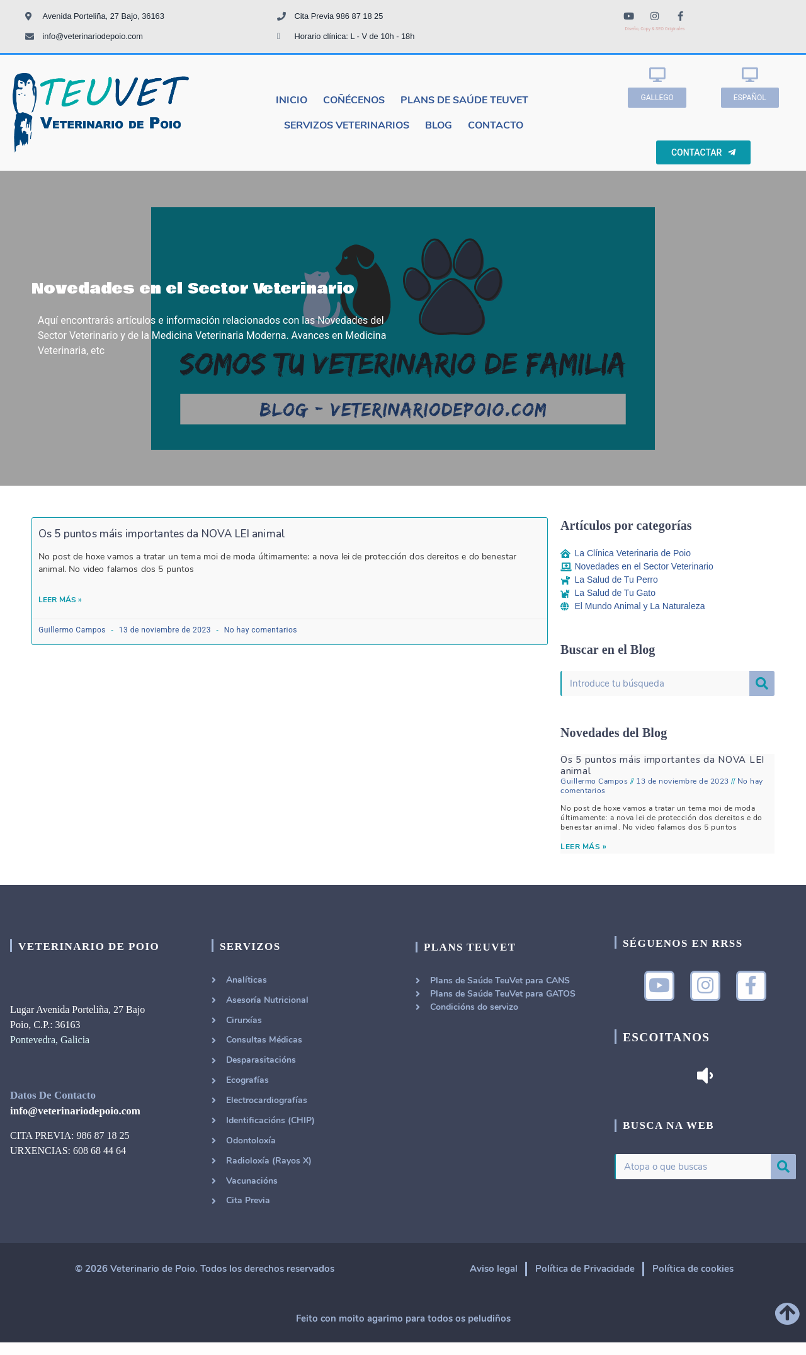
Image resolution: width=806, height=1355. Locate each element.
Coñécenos (354, 100)
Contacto (495, 125)
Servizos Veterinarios (346, 125)
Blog (438, 125)
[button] (657, 98)
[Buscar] (762, 683)
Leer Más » (60, 600)
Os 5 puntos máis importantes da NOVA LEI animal (161, 534)
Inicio (291, 100)
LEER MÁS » (583, 847)
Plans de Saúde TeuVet (464, 100)
